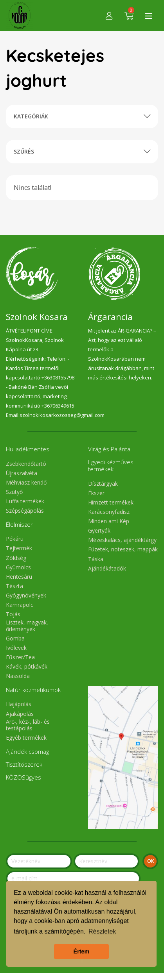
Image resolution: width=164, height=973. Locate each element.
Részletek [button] (102, 931)
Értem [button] (82, 951)
